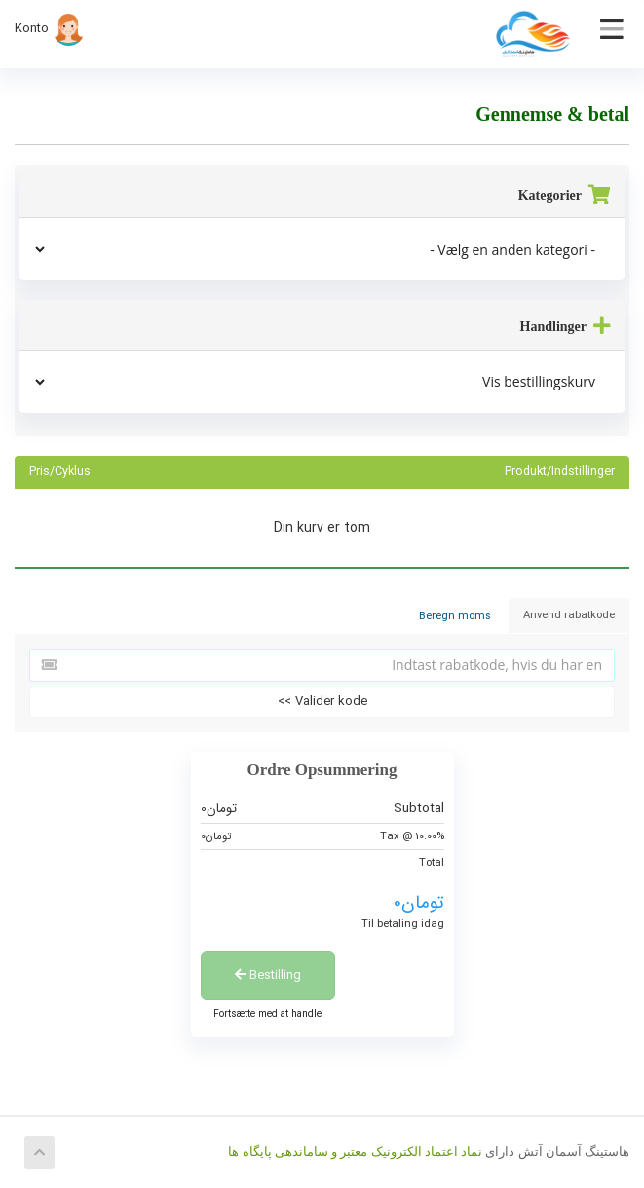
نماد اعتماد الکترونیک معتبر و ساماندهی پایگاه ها (355, 1151)
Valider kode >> (322, 701)
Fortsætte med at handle (267, 1013)
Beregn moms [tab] (455, 616)
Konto (50, 29)
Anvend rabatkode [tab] (569, 615)
